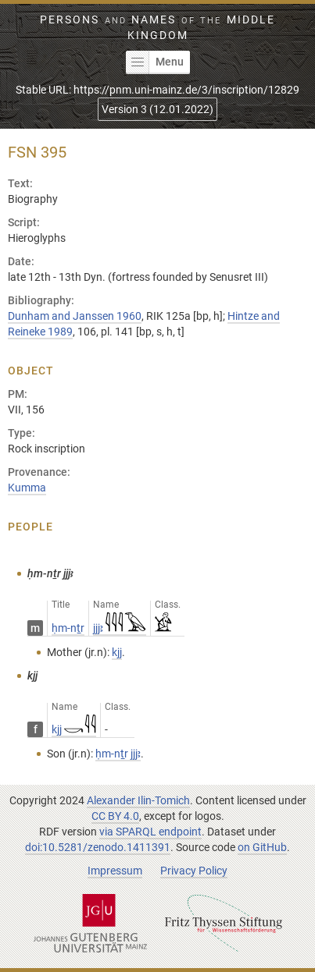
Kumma (27, 487)
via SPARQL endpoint (150, 831)
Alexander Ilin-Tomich (138, 800)
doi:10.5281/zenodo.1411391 (97, 847)
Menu (155, 62)
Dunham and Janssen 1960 (74, 316)
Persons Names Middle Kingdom (157, 27)
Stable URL (157, 89)
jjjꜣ (119, 628)
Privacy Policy (193, 870)
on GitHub (262, 847)
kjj (74, 729)
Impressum (115, 870)
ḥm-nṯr (68, 628)
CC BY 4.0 (115, 816)
